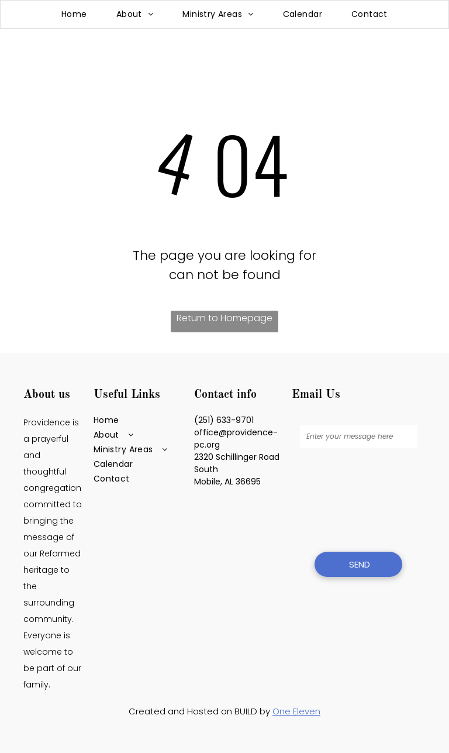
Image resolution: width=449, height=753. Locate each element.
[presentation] (348, 498)
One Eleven (296, 711)
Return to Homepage (224, 318)
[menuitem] (74, 14)
